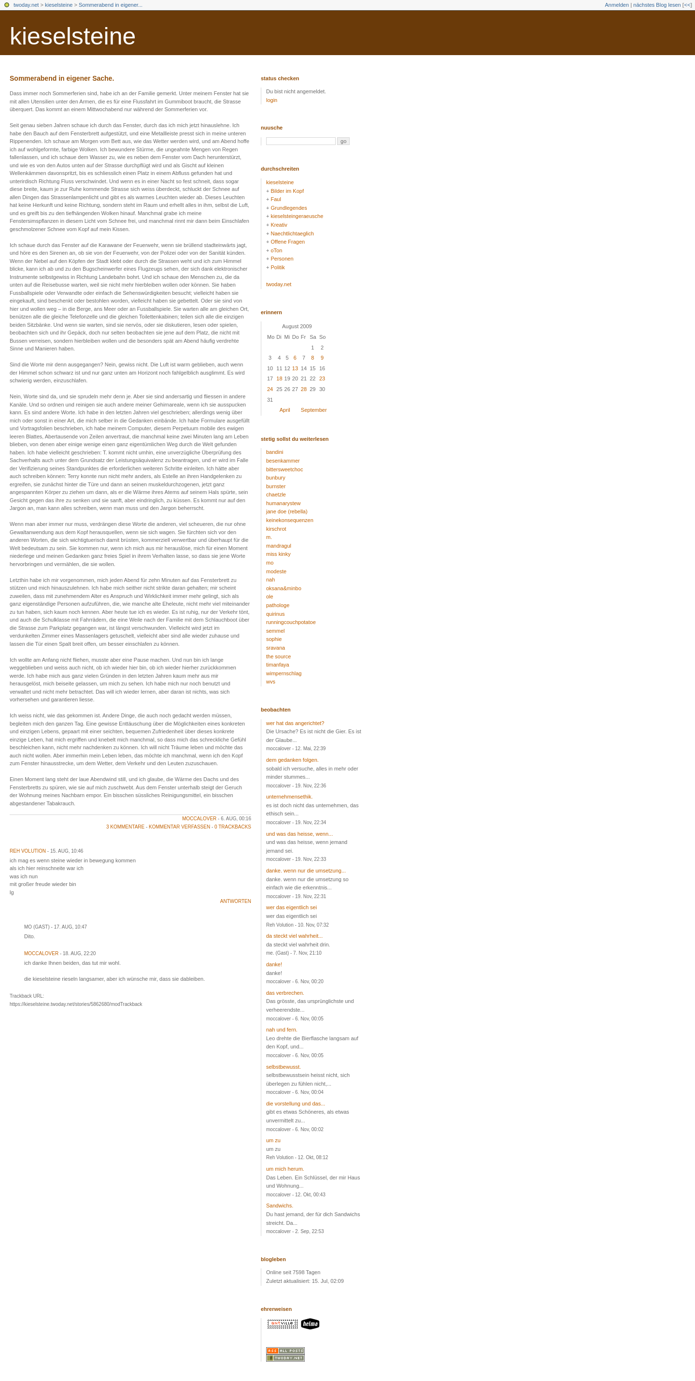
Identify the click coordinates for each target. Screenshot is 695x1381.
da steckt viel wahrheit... (294, 936)
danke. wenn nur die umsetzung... (306, 870)
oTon (276, 250)
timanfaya (277, 665)
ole (269, 596)
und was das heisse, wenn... (299, 834)
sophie (274, 639)
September (314, 410)
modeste (276, 571)
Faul (275, 199)
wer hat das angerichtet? (295, 723)
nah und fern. (282, 1029)
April (285, 410)
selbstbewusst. (283, 1067)
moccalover (199, 818)
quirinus (275, 614)
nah (270, 579)
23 (322, 378)
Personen (281, 259)
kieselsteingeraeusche (296, 216)
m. (269, 537)
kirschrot (276, 529)
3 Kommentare (125, 826)
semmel (275, 631)
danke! (274, 964)
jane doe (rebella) (287, 511)
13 (295, 368)
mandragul (278, 546)
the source (278, 656)
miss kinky (278, 554)
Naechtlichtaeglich (291, 233)
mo (269, 563)
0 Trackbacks (232, 826)
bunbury (275, 477)
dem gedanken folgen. (292, 760)
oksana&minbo (283, 588)
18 (279, 378)
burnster (275, 486)
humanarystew (283, 503)
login (271, 100)
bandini (274, 452)
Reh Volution (28, 851)
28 (304, 389)
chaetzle (276, 494)
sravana (275, 648)
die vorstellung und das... (295, 1103)
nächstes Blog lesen (657, 5)
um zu (273, 1140)
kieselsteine (58, 5)
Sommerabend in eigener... (110, 5)
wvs (270, 681)
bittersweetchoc (284, 469)
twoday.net (26, 5)
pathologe (277, 605)
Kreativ (278, 225)
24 (270, 389)
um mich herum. (285, 1169)
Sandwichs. (279, 1205)
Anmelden (617, 5)
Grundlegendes (288, 208)
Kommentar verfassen (179, 826)
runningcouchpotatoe (291, 622)
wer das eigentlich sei (291, 907)
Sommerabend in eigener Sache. (62, 78)
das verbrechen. (285, 993)
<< (687, 5)
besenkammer (283, 461)
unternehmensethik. (289, 797)
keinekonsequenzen (289, 520)
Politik (277, 267)
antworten (235, 901)
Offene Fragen (287, 242)
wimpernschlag (283, 673)
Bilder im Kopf (286, 191)
